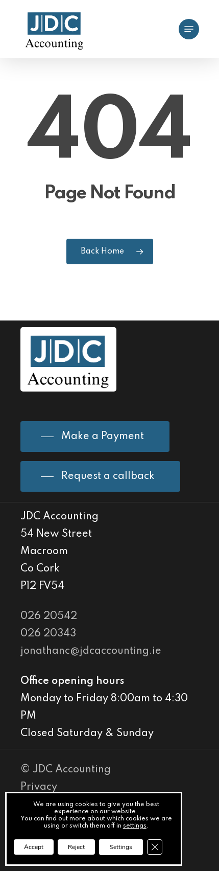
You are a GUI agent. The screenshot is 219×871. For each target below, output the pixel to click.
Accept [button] (33, 847)
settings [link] (135, 826)
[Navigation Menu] (189, 29)
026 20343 (48, 634)
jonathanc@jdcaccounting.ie (90, 651)
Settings (121, 847)
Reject (76, 847)
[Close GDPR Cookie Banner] (154, 847)
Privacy (38, 787)
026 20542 (48, 616)
